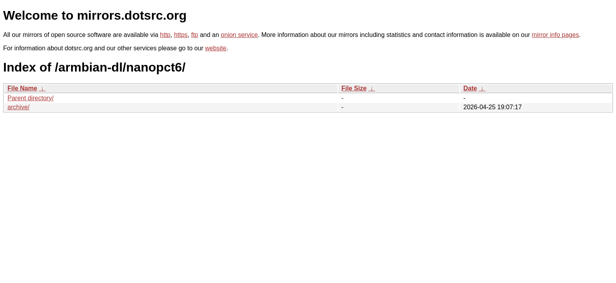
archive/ (18, 107)
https (181, 34)
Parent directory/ (30, 98)
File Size (354, 88)
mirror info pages (555, 34)
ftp (194, 34)
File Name (22, 88)
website (215, 48)
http (165, 34)
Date (470, 88)
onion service (239, 34)
